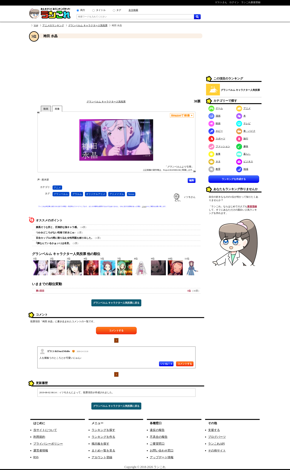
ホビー (215, 131)
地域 (242, 169)
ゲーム (215, 108)
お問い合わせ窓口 (161, 450)
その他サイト (217, 450)
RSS (35, 457)
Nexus (131, 194)
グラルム (77, 194)
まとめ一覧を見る (103, 450)
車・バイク (245, 131)
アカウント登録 (102, 457)
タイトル (101, 10)
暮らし (243, 154)
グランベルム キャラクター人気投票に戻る (116, 302)
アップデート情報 (161, 457)
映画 (214, 123)
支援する (214, 430)
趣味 (242, 146)
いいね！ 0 (166, 363)
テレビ (243, 123)
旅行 (242, 138)
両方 (82, 10)
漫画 (214, 115)
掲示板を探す (100, 443)
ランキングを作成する (234, 179)
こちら (144, 206)
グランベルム (61, 194)
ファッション (219, 146)
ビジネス (244, 161)
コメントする (116, 330)
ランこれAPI (216, 443)
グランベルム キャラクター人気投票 (87, 25)
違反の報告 (157, 430)
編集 (191, 180)
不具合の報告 (159, 436)
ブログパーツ (217, 436)
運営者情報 (40, 450)
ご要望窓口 (157, 443)
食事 (214, 154)
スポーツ (216, 138)
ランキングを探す (103, 430)
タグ (118, 10)
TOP (36, 25)
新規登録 (252, 206)
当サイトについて (45, 430)
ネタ (214, 161)
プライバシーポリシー (48, 443)
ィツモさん (189, 197)
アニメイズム (116, 194)
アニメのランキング (53, 25)
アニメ (57, 187)
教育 (214, 169)
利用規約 (39, 436)
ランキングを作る (103, 436)
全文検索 (133, 10)
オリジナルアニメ (95, 194)
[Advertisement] (116, 69)
